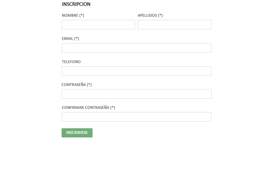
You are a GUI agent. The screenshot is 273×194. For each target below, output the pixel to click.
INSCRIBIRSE (77, 133)
